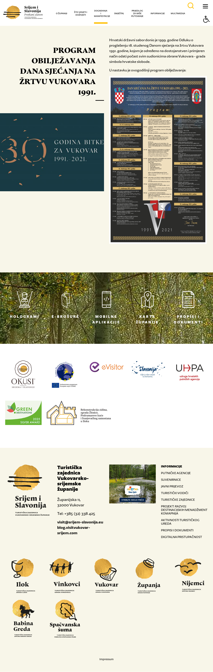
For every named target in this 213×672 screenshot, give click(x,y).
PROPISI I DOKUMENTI (177, 530)
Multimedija (178, 13)
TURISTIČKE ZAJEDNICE (178, 500)
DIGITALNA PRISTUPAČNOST (181, 537)
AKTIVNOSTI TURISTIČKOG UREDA (180, 522)
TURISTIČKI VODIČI (174, 493)
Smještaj (119, 13)
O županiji (61, 13)
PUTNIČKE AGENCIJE (176, 473)
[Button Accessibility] (206, 26)
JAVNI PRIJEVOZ (172, 486)
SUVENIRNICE (171, 480)
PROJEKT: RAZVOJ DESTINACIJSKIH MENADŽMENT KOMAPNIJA (184, 509)
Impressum (106, 659)
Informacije (158, 13)
